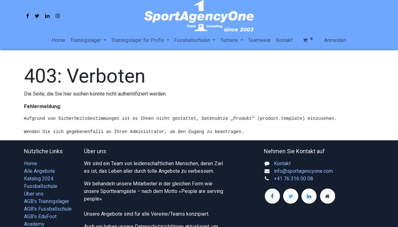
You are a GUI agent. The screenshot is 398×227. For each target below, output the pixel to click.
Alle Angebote (39, 171)
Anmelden (335, 40)
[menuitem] (58, 40)
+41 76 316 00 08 (293, 179)
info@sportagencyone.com (303, 171)
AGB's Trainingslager (46, 201)
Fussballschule (40, 186)
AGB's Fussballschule (48, 209)
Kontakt (282, 163)
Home (30, 163)
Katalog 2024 (38, 179)
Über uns (34, 194)
